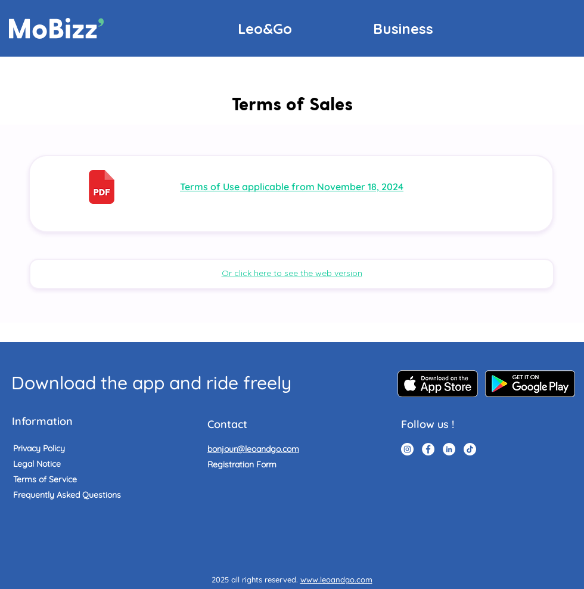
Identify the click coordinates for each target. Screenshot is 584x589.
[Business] (403, 28)
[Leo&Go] (265, 28)
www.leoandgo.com (336, 579)
